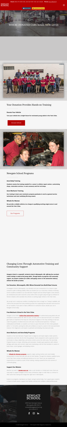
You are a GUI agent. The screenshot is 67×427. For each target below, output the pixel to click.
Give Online (27, 8)
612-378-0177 (53, 2)
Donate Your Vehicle (39, 8)
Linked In (38, 413)
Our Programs (15, 213)
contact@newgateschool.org (33, 407)
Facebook (29, 413)
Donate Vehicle (16, 123)
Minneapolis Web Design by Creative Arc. (40, 425)
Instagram (33, 413)
